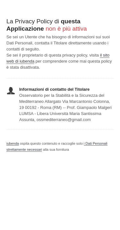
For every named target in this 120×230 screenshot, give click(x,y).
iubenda (12, 143)
